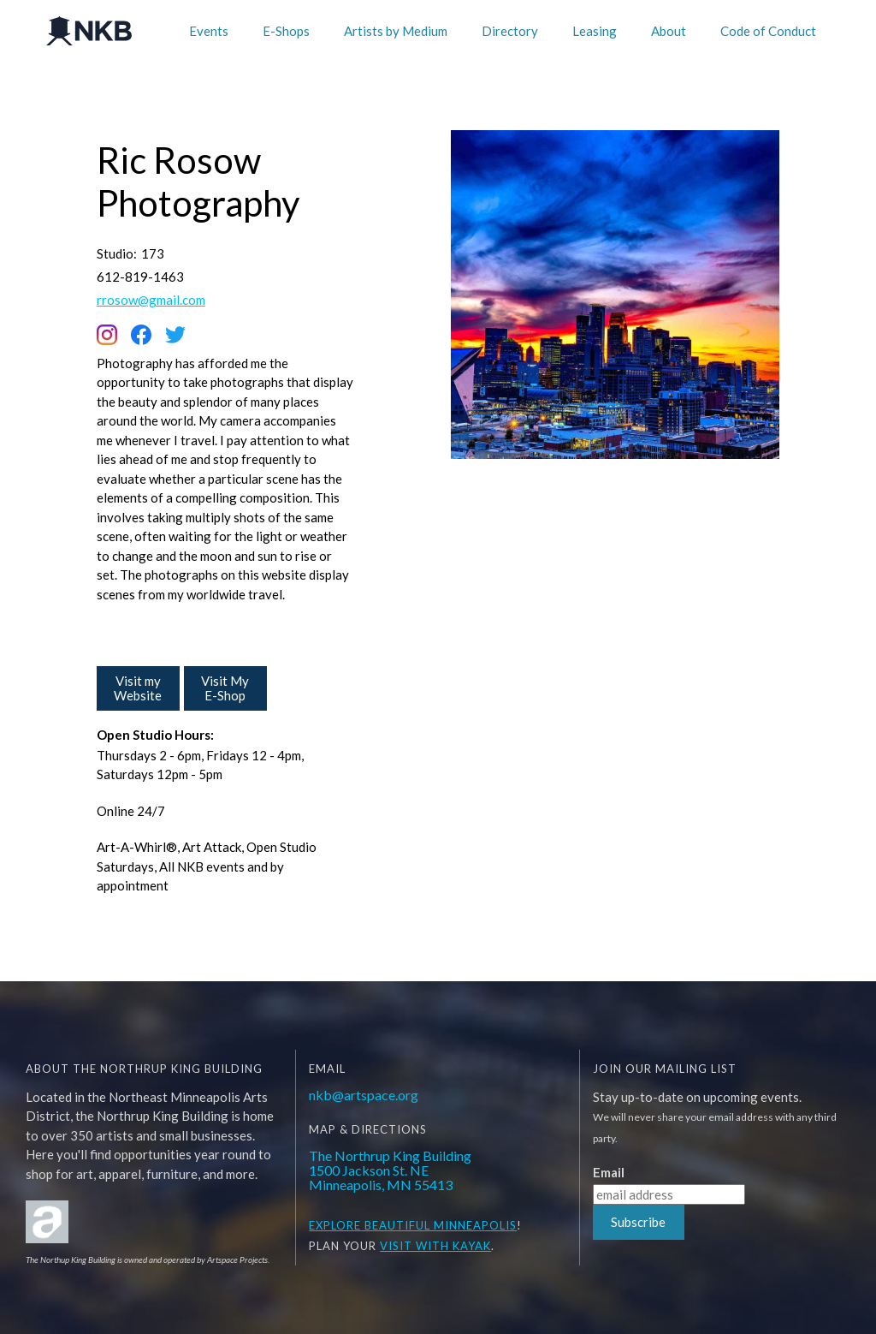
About (668, 31)
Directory (510, 31)
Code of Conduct (768, 31)
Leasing (594, 31)
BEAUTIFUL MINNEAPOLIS (439, 1225)
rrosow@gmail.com (151, 300)
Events (208, 31)
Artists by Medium (395, 31)
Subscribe (638, 1222)
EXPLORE (335, 1225)
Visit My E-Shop (225, 688)
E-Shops (286, 31)
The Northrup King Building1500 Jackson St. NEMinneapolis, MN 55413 (390, 1170)
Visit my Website (138, 688)
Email (608, 1172)
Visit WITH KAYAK (435, 1246)
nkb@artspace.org (363, 1095)
